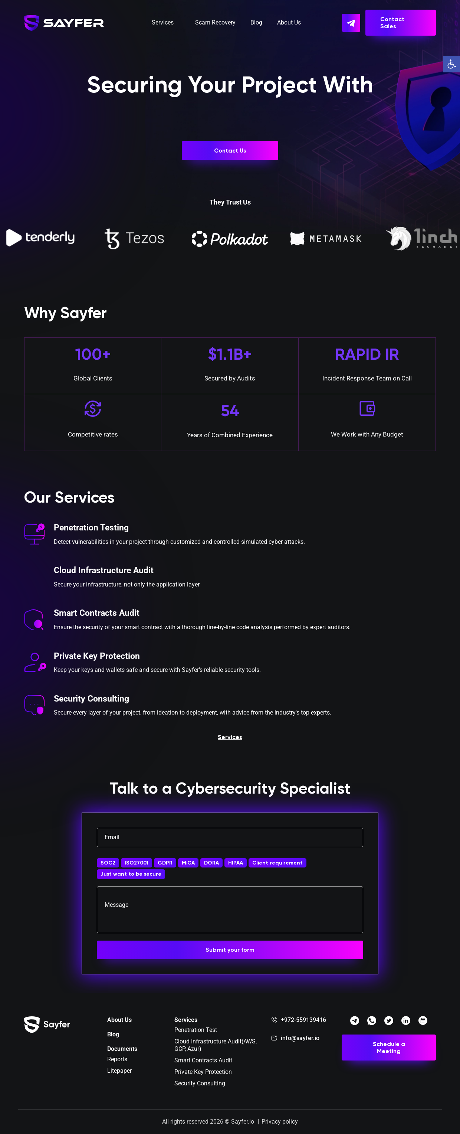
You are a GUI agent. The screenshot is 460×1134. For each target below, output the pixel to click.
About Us (289, 23)
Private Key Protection (98, 657)
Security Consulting (93, 700)
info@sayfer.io (300, 1038)
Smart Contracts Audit (99, 614)
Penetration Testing (93, 528)
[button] (451, 64)
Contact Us (230, 150)
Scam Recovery (215, 23)
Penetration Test (195, 1029)
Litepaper (119, 1070)
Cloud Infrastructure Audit (106, 571)
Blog (256, 23)
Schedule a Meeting (389, 1047)
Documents (122, 1048)
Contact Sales (392, 24)
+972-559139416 (303, 1019)
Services (163, 23)
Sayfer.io (242, 1121)
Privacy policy (280, 1121)
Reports (117, 1059)
